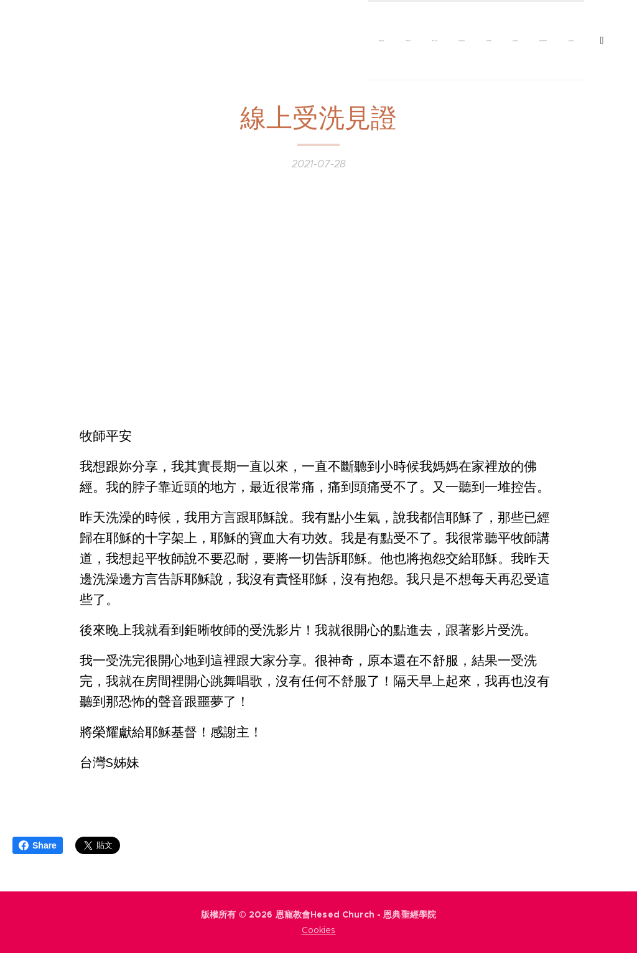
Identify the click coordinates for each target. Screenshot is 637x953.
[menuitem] (380, 40)
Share (38, 845)
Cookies (319, 930)
